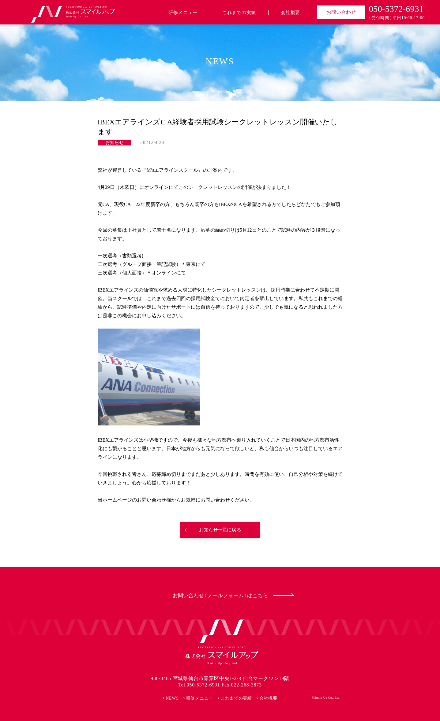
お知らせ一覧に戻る (220, 529)
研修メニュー (182, 12)
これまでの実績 (239, 12)
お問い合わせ (341, 12)
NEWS (172, 698)
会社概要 (290, 12)
